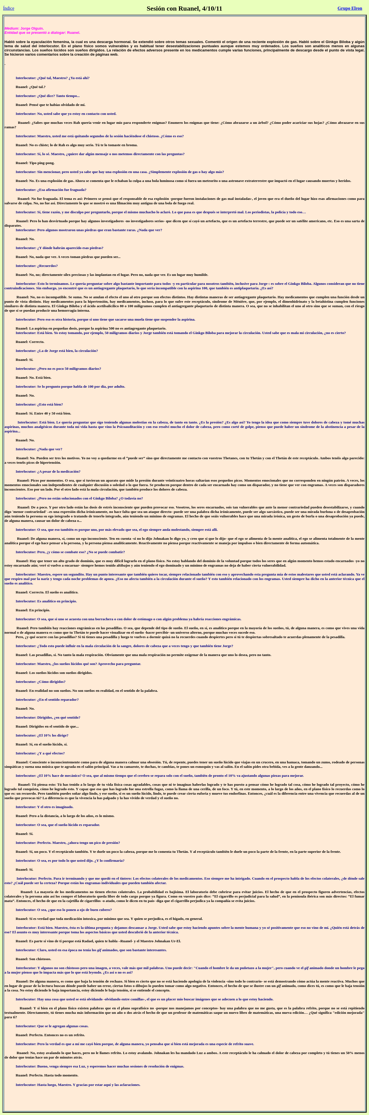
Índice (8, 8)
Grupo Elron (350, 8)
